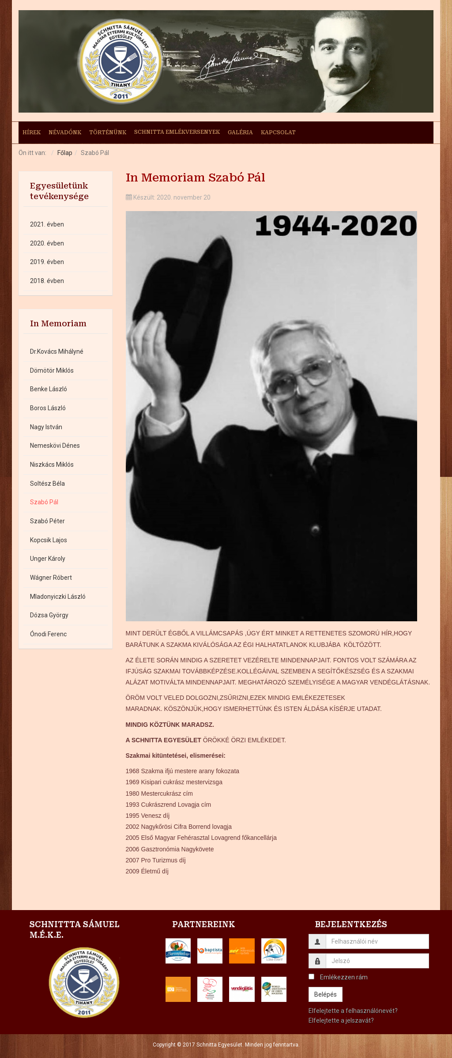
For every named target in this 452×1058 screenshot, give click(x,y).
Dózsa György (49, 615)
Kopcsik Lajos (48, 540)
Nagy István (46, 427)
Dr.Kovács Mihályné (56, 351)
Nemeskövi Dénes (55, 445)
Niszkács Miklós (52, 464)
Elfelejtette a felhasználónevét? (353, 1010)
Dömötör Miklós (52, 370)
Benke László (48, 389)
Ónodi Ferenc (48, 634)
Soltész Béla (47, 483)
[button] (178, 951)
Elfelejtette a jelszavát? (341, 1020)
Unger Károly (47, 558)
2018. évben (47, 280)
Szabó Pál (44, 502)
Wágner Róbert (51, 577)
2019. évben (47, 261)
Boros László (48, 408)
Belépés (325, 994)
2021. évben (47, 224)
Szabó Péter (47, 521)
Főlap (64, 152)
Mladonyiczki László (58, 596)
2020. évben (47, 243)
